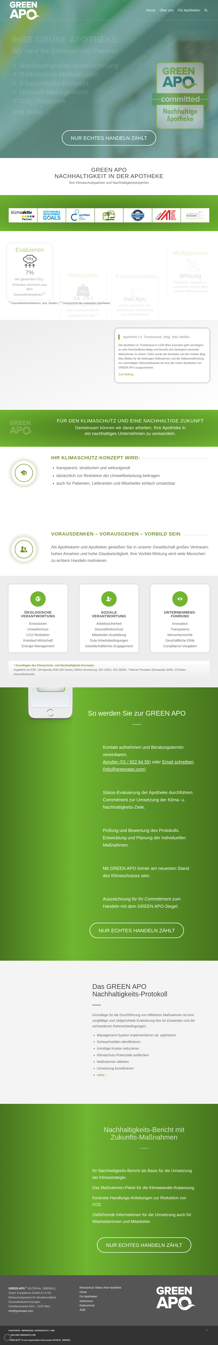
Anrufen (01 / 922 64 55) (127, 761)
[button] (7, 1337)
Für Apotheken (88, 1296)
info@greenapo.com (21, 1310)
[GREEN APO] (25, 10)
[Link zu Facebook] (206, 1330)
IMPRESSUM (28, 1331)
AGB (82, 1309)
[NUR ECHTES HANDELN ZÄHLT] (109, 138)
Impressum (86, 1301)
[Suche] (205, 10)
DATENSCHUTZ (42, 1331)
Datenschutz (87, 1305)
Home (83, 1292)
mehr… (101, 1075)
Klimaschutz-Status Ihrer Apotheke (100, 1287)
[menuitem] (150, 10)
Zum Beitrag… (127, 374)
